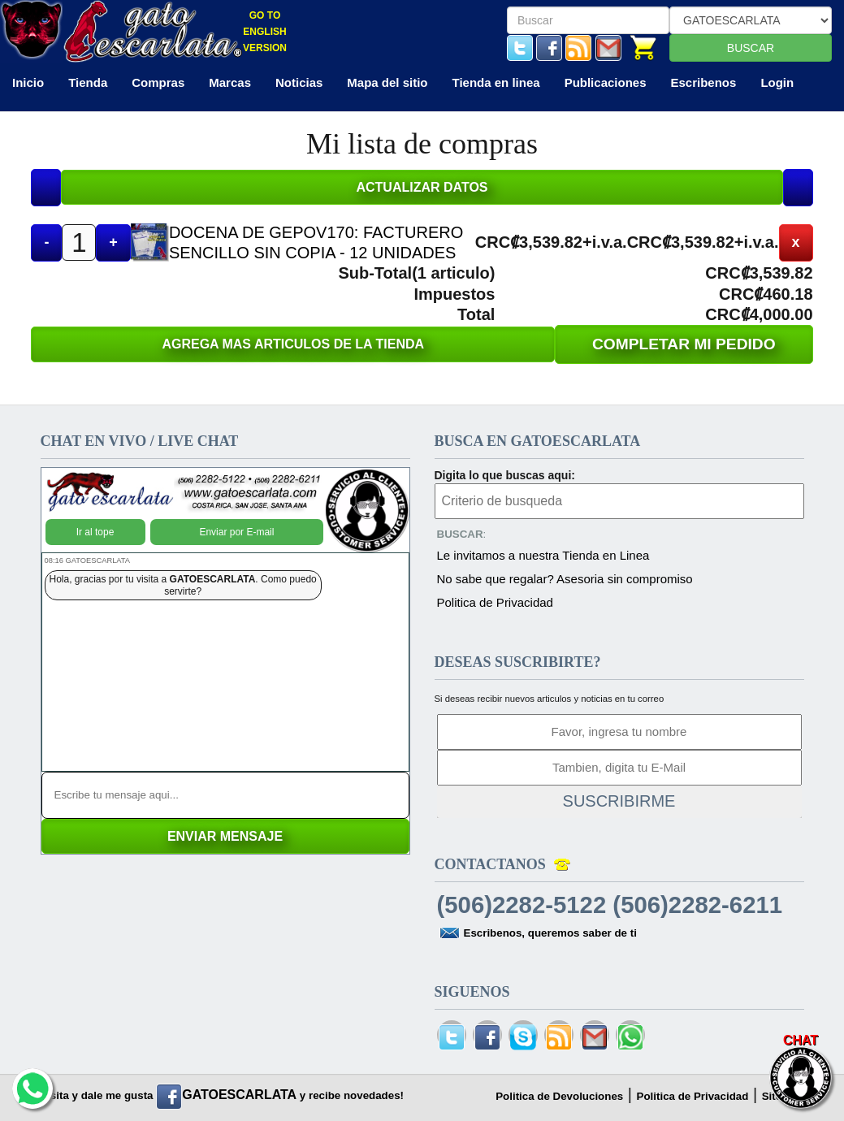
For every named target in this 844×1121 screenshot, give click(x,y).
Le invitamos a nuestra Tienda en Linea (543, 555)
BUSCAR (750, 47)
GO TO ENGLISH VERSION (265, 32)
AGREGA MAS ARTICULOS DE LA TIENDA (293, 344)
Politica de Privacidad (495, 602)
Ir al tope (95, 532)
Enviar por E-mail (236, 532)
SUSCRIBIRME (619, 801)
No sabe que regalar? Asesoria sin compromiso (565, 579)
